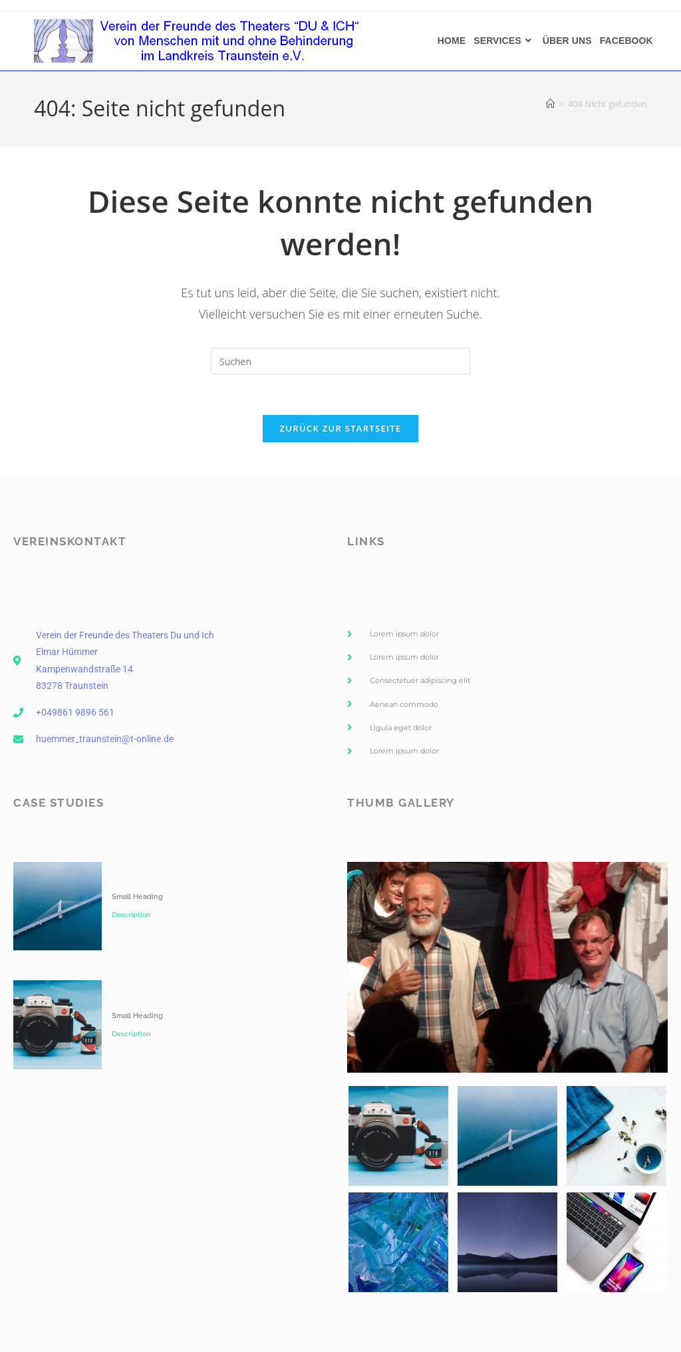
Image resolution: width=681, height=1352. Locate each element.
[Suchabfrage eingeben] (340, 361)
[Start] (550, 104)
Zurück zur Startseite (341, 428)
